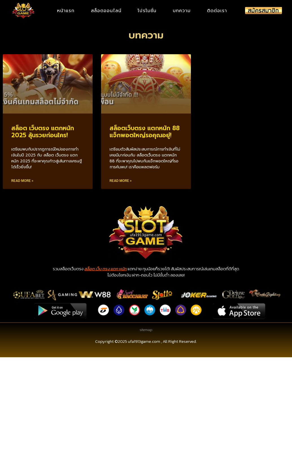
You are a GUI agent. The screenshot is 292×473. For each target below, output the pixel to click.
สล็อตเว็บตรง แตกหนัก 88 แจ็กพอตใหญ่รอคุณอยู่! (145, 132)
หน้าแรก (66, 11)
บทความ (182, 11)
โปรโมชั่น (147, 11)
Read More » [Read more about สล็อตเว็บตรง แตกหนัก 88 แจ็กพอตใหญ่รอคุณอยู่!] (121, 181)
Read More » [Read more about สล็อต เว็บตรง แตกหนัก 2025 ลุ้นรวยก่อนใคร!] (22, 181)
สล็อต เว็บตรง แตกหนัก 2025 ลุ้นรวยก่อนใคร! (42, 132)
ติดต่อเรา (217, 11)
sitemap (146, 329)
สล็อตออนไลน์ (106, 11)
